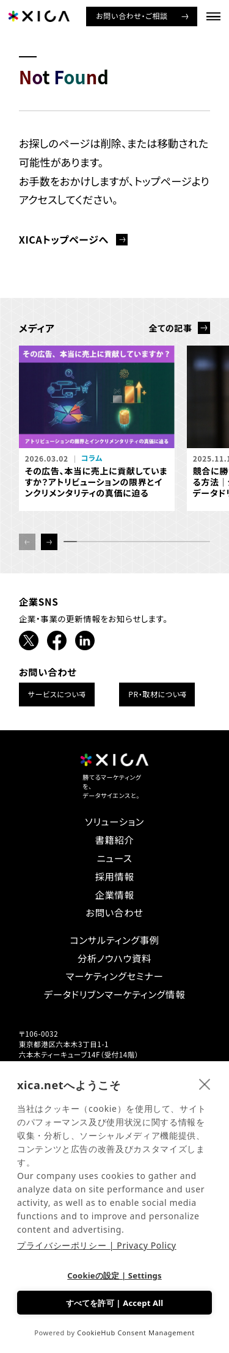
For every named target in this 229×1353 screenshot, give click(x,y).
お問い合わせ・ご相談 (131, 15)
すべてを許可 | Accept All (115, 1302)
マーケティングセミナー (115, 976)
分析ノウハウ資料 (114, 958)
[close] (204, 1084)
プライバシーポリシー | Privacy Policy (96, 1245)
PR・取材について (157, 694)
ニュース (115, 858)
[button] (49, 542)
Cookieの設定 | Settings (114, 1275)
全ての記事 (170, 328)
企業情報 (114, 894)
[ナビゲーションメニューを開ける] (213, 16)
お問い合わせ (114, 912)
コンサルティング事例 (114, 940)
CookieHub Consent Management (136, 1332)
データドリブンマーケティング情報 (114, 994)
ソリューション (114, 821)
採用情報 (114, 876)
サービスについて (57, 694)
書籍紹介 (114, 839)
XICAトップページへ (64, 239)
